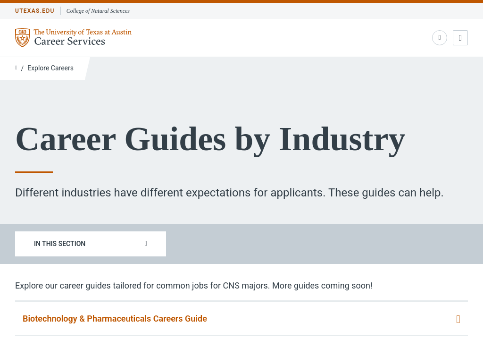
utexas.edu (35, 11)
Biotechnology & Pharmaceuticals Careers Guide (115, 318)
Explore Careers (50, 68)
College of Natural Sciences (98, 11)
